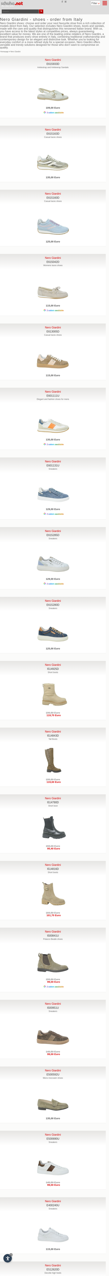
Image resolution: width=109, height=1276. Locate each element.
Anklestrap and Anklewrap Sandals (52, 67)
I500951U (53, 1007)
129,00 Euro (53, 509)
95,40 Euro (53, 848)
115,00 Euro (53, 305)
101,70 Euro (53, 915)
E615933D (52, 64)
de (66, 2)
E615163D (52, 133)
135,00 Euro (53, 177)
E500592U (52, 1074)
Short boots (53, 672)
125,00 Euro (53, 241)
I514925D (53, 668)
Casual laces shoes (53, 137)
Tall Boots (53, 739)
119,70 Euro (53, 715)
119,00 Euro (53, 782)
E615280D (52, 604)
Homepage (4, 52)
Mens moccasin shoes (53, 1078)
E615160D (52, 197)
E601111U (52, 395)
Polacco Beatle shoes (53, 939)
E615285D (52, 535)
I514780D (53, 802)
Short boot (52, 806)
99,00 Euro (53, 982)
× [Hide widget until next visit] (11, 1254)
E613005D (52, 331)
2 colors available (54, 310)
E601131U (52, 465)
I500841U (53, 935)
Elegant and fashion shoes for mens (53, 399)
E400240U (52, 1205)
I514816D (53, 869)
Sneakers (53, 469)
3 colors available (54, 112)
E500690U (52, 1138)
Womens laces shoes (53, 265)
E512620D (52, 1269)
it (62, 2)
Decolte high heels (53, 1273)
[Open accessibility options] (7, 1258)
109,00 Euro (53, 107)
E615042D (52, 262)
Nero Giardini (15, 52)
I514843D (53, 735)
